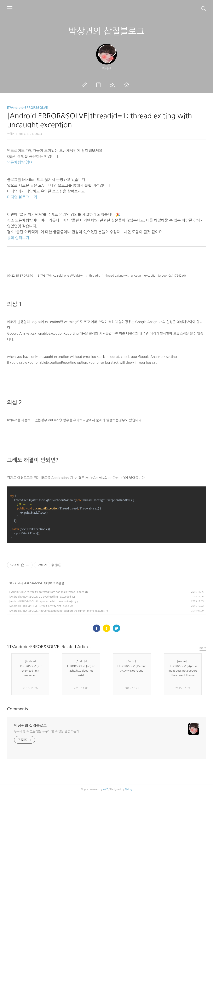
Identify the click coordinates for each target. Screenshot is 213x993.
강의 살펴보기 (18, 238)
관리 (127, 85)
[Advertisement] (106, 594)
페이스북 (96, 767)
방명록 (99, 85)
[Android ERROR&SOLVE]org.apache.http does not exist (41, 680)
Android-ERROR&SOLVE (28, 662)
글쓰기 (85, 85)
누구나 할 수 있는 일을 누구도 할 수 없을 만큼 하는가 (46, 870)
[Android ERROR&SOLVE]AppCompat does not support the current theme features (56, 689)
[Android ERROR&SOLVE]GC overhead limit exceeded (40, 675)
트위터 (116, 767)
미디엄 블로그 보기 (22, 197)
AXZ (105, 928)
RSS (113, 85)
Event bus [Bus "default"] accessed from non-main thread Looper (46, 671)
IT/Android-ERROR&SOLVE (27, 107)
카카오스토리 (106, 767)
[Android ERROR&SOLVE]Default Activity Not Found (39, 685)
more (203, 786)
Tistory (128, 928)
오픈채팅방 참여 (20, 162)
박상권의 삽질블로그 (106, 31)
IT (11, 662)
